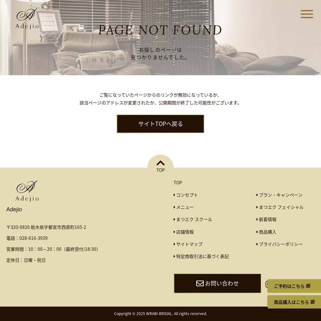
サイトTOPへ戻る (160, 123)
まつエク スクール (193, 219)
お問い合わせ (217, 283)
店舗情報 (184, 232)
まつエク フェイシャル (280, 207)
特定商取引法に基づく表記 (201, 256)
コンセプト (186, 195)
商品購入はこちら (291, 302)
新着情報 (266, 219)
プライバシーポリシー (279, 244)
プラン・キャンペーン (279, 195)
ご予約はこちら (289, 286)
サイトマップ (188, 244)
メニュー (184, 207)
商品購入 (266, 232)
